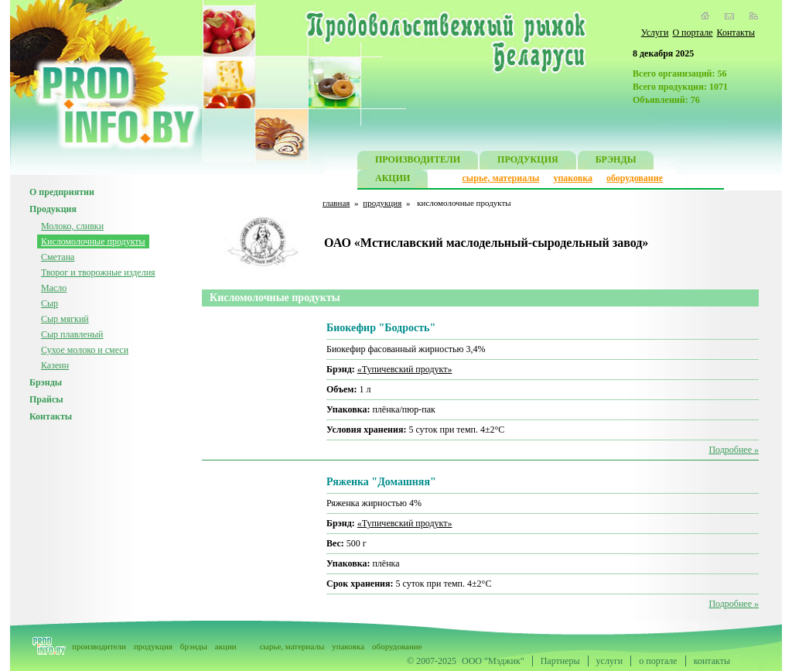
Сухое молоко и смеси (84, 349)
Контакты (735, 32)
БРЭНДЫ (616, 161)
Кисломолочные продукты (93, 241)
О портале (692, 32)
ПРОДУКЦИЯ (527, 161)
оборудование (634, 178)
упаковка (572, 178)
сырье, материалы (501, 178)
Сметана (57, 257)
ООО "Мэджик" (493, 661)
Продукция (53, 209)
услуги (609, 661)
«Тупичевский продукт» (404, 369)
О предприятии (61, 192)
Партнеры (560, 661)
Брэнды (45, 382)
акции (226, 646)
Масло (54, 287)
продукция (382, 202)
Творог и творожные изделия (98, 272)
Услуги (655, 32)
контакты (712, 661)
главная (336, 202)
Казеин (55, 365)
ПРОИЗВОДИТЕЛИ (417, 161)
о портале (658, 661)
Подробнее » (733, 449)
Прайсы (46, 399)
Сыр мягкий (65, 318)
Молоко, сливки (72, 226)
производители (99, 646)
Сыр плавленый (72, 334)
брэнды (193, 646)
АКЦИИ (392, 180)
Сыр (49, 303)
